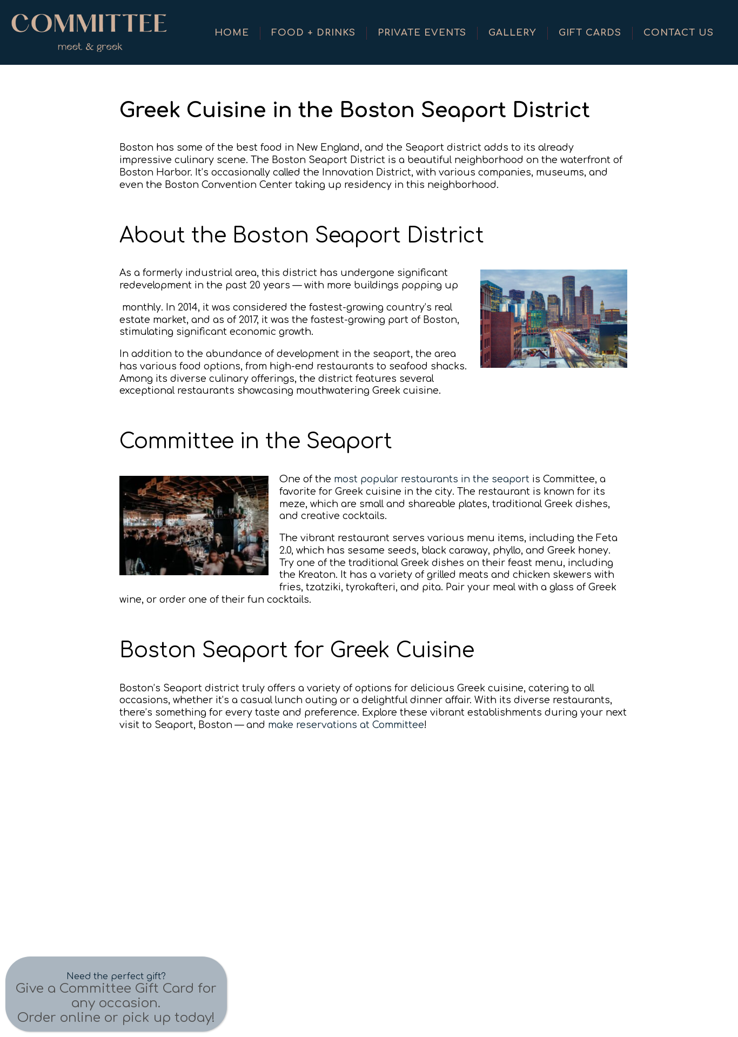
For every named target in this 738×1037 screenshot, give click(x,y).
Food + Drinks (313, 33)
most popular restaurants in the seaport (431, 479)
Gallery (512, 33)
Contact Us (678, 33)
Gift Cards (590, 33)
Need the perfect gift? (116, 976)
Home (231, 33)
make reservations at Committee (346, 724)
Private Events (422, 33)
